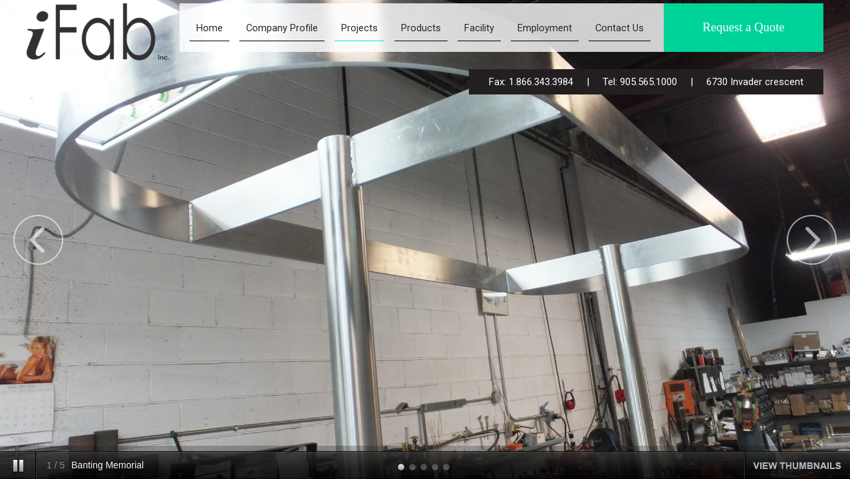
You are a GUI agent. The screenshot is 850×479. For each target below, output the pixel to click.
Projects (359, 28)
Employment (544, 28)
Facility (479, 28)
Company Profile (282, 28)
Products (421, 28)
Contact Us (619, 28)
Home (209, 28)
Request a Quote (743, 27)
